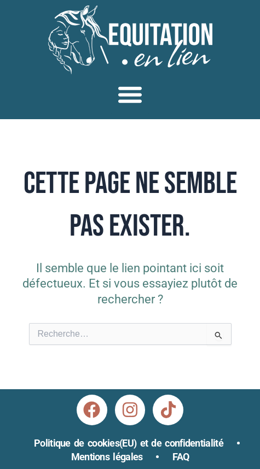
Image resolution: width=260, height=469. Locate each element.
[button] (130, 94)
